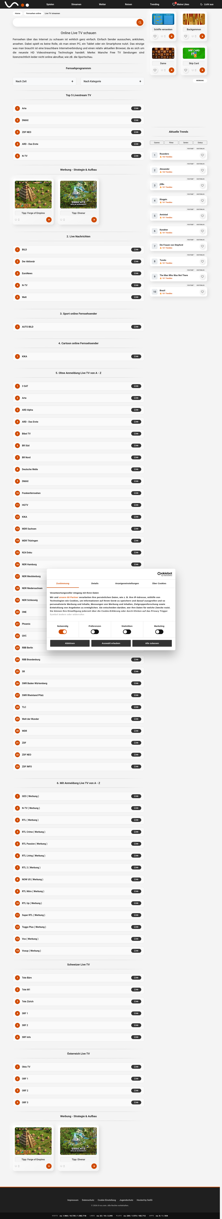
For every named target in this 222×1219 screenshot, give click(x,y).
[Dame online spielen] (171, 70)
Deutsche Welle (30, 469)
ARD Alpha (27, 410)
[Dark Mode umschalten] (207, 4)
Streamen (76, 4)
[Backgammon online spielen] (202, 36)
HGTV (25, 505)
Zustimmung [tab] (62, 583)
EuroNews (27, 273)
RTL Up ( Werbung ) (32, 903)
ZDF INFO (27, 766)
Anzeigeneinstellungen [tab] (127, 583)
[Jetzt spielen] (49, 219)
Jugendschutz (126, 1200)
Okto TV (26, 1066)
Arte (24, 108)
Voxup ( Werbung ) (31, 950)
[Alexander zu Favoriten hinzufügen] (202, 170)
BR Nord (26, 457)
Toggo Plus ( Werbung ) (34, 927)
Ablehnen (70, 643)
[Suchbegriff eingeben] (78, 22)
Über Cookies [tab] (159, 583)
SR (23, 671)
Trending (154, 4)
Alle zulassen (152, 643)
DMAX (25, 120)
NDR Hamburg (29, 564)
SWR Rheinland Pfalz (32, 695)
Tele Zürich (27, 1001)
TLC (24, 707)
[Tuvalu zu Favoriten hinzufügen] (202, 261)
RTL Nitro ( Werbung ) (33, 891)
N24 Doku (27, 552)
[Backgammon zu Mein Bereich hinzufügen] (186, 36)
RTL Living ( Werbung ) (33, 855)
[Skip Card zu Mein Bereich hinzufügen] (186, 70)
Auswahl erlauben (111, 643)
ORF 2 (25, 1090)
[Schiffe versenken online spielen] (171, 36)
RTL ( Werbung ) (30, 820)
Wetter (102, 4)
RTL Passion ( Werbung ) (34, 843)
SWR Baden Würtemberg (34, 683)
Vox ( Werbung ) (30, 939)
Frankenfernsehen (31, 493)
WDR (24, 731)
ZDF (24, 742)
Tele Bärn (27, 977)
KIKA (24, 356)
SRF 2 (25, 1025)
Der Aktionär (28, 261)
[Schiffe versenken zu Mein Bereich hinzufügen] (155, 36)
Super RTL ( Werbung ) (33, 915)
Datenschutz (88, 1200)
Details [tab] (94, 583)
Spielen (50, 4)
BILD (24, 249)
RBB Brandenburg (31, 659)
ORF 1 (25, 1078)
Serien (185, 143)
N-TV (24, 156)
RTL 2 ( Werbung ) (31, 867)
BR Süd (25, 445)
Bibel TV (26, 433)
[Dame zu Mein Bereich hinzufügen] (155, 70)
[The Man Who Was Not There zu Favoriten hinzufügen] (202, 276)
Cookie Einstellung (107, 1200)
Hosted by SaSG (145, 1200)
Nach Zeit (21, 81)
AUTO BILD (27, 326)
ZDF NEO (26, 132)
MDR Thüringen (30, 540)
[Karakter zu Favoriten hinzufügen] (202, 231)
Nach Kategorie (92, 81)
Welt (24, 297)
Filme (171, 143)
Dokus (200, 143)
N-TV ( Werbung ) (31, 808)
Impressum (72, 1200)
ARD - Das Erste (30, 144)
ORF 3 (25, 1102)
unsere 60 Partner (68, 597)
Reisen (128, 4)
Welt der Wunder (30, 719)
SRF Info (26, 1037)
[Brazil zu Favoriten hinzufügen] (202, 292)
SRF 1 (25, 1013)
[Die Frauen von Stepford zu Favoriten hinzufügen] (202, 246)
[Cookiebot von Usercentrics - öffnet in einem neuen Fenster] (159, 574)
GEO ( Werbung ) (30, 796)
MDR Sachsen (29, 528)
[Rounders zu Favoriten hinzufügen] (202, 155)
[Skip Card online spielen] (202, 70)
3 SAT (25, 386)
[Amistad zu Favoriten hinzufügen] (202, 216)
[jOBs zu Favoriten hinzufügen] (202, 185)
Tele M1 (26, 989)
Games (157, 143)
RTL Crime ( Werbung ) (33, 832)
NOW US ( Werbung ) (32, 879)
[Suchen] (140, 22)
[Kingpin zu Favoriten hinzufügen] (202, 201)
